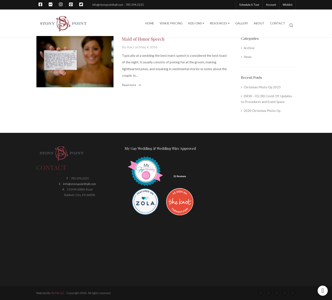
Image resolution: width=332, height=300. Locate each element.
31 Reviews (179, 176)
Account (271, 4)
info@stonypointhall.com (79, 184)
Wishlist (287, 4)
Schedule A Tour (249, 4)
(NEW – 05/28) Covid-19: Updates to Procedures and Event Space (266, 99)
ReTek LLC (58, 293)
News (248, 57)
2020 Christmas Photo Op (262, 110)
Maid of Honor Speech (143, 39)
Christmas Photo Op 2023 (262, 87)
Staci (130, 47)
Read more (129, 85)
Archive (249, 48)
